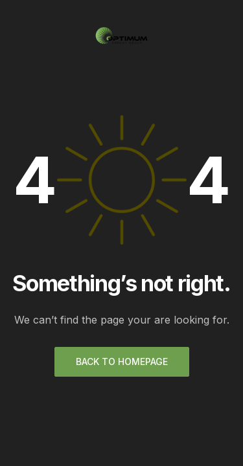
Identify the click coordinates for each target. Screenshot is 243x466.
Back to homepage (122, 361)
